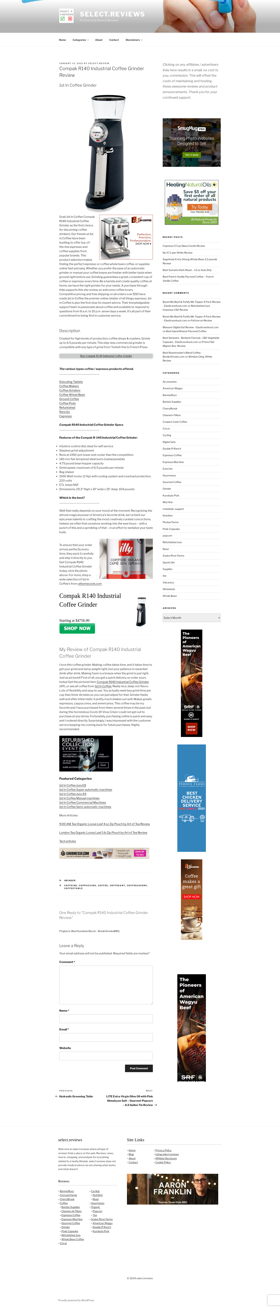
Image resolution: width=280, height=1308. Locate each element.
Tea (95, 1214)
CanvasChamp (68, 1194)
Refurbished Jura (172, 541)
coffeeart (117, 885)
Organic (95, 1206)
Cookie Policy (163, 1161)
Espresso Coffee (172, 454)
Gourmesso (169, 474)
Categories (81, 39)
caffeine (70, 885)
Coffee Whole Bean (72, 394)
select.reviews (112, 14)
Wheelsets (169, 588)
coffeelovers (137, 885)
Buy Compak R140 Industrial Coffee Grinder (106, 355)
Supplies (167, 568)
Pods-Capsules (171, 528)
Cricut (166, 427)
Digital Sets (169, 441)
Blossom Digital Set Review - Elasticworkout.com (191, 326)
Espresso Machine (173, 461)
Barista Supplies (172, 401)
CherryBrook (170, 407)
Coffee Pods (67, 402)
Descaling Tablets (71, 381)
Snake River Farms (173, 555)
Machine (168, 501)
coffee (103, 885)
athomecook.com (90, 583)
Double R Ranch (172, 448)
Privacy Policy (163, 1149)
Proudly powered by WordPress (76, 1299)
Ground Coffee (69, 398)
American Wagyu (172, 387)
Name (64, 1010)
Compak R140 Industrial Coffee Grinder (123, 681)
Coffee (64, 1202)
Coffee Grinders (69, 390)
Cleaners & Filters (71, 1210)
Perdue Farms (171, 521)
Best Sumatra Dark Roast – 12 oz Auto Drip (187, 269)
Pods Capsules (69, 1230)
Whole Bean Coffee (72, 1238)
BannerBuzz (170, 394)
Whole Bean (170, 595)
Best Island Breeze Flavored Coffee (186, 330)
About (98, 39)
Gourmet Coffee (172, 481)
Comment (67, 961)
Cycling (167, 434)
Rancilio (64, 411)
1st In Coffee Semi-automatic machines (85, 806)
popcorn (167, 535)
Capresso (65, 415)
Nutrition (168, 514)
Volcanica (168, 581)
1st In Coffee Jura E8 (72, 785)
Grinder (70, 880)
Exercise (167, 468)
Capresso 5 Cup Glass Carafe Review (184, 245)
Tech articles (67, 840)
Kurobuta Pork (171, 494)
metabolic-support (173, 508)
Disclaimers (134, 39)
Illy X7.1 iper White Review (177, 252)
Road (166, 548)
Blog (131, 1153)
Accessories (170, 381)
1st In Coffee (103, 685)
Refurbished (67, 407)
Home (62, 39)
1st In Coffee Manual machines (79, 797)
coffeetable (73, 888)
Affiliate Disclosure (166, 1157)
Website (65, 1047)
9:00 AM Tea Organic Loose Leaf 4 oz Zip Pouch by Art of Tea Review (104, 823)
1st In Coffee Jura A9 (72, 793)
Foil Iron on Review (201, 319)
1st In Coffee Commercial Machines (82, 802)
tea (164, 575)
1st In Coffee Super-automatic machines (85, 789)
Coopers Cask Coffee (175, 421)
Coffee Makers (69, 385)
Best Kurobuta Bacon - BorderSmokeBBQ (95, 930)
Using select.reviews (167, 1153)
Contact (114, 39)
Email (64, 1029)
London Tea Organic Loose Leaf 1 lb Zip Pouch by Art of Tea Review (103, 832)
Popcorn (97, 1210)
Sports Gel (168, 561)
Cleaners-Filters (172, 414)
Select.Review (98, 63)
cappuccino (87, 885)
